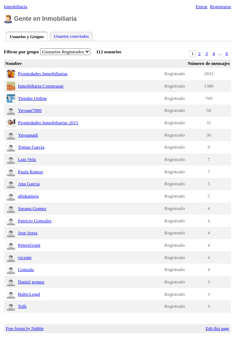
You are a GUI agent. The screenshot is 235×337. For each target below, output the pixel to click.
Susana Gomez (32, 208)
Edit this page (217, 328)
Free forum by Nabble (25, 328)
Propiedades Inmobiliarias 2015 (48, 122)
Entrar (202, 6)
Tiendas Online (32, 98)
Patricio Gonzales (35, 220)
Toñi (22, 306)
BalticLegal (29, 294)
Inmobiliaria (15, 6)
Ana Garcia (29, 183)
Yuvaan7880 (30, 110)
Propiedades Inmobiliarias (43, 73)
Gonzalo (26, 269)
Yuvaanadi (28, 135)
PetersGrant (29, 245)
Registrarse (220, 6)
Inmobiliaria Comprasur (41, 86)
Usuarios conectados (71, 36)
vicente (25, 257)
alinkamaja (28, 196)
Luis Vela (27, 159)
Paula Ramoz (30, 171)
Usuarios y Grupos (27, 36)
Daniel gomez (31, 281)
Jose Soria (27, 232)
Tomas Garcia (31, 147)
